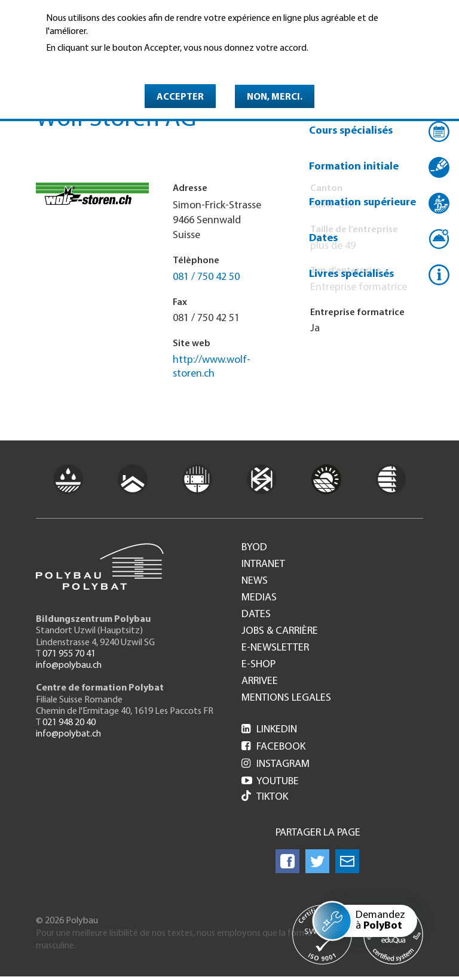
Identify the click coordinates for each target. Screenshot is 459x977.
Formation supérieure (362, 202)
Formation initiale (354, 166)
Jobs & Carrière (279, 631)
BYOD (254, 548)
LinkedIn (269, 729)
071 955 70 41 (69, 654)
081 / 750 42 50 (206, 277)
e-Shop (258, 664)
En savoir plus (77, 65)
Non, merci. (274, 97)
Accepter (180, 97)
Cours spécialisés (351, 131)
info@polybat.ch (68, 734)
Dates (323, 238)
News (254, 581)
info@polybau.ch (69, 665)
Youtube (270, 781)
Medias (259, 598)
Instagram (275, 764)
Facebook (273, 747)
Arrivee (259, 681)
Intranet (263, 564)
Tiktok (264, 797)
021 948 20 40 (69, 723)
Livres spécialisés (351, 274)
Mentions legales (286, 698)
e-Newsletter (275, 648)
